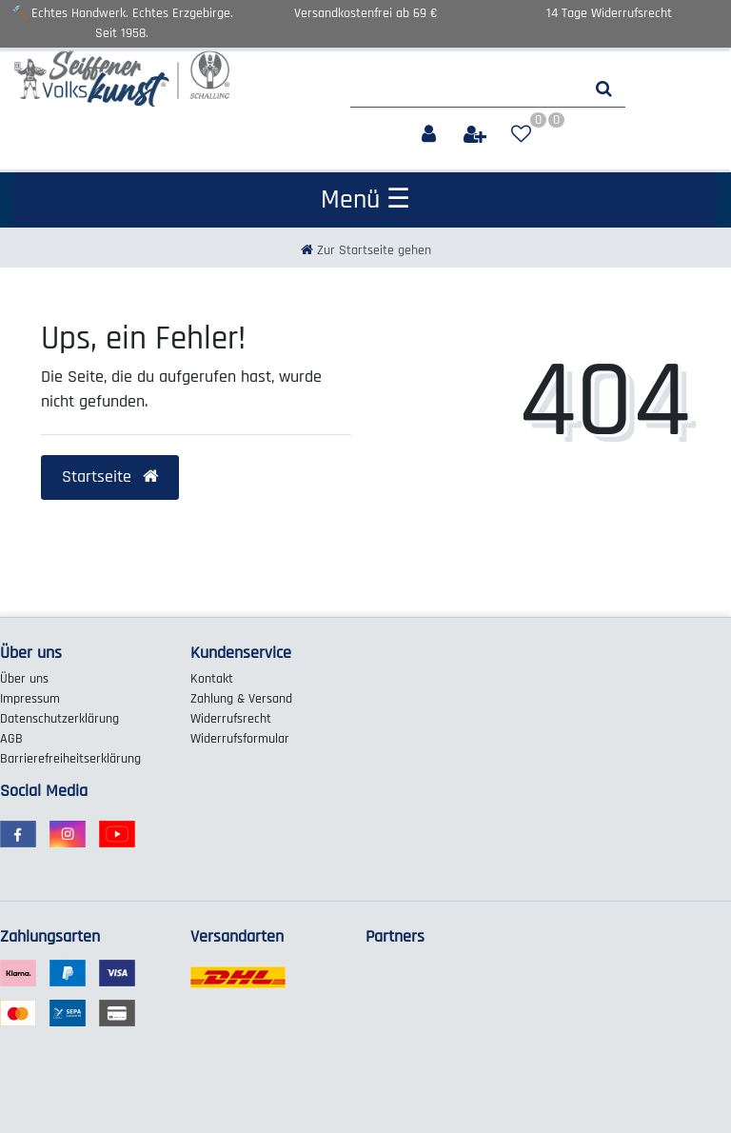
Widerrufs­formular (239, 738)
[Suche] (604, 89)
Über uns (24, 678)
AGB (11, 738)
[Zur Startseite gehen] (366, 250)
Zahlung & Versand (241, 698)
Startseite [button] (110, 477)
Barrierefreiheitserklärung (70, 758)
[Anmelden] (430, 135)
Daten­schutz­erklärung (59, 718)
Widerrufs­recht (230, 718)
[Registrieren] (477, 135)
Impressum (30, 698)
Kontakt (211, 678)
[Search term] (466, 89)
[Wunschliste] (521, 135)
